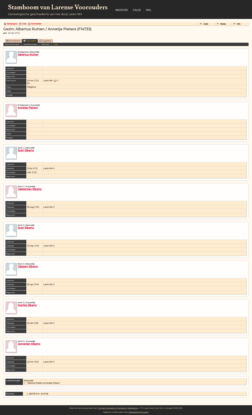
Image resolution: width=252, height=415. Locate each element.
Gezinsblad (29, 40)
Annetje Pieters (28, 107)
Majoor (121, 10)
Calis (137, 10)
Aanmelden (36, 24)
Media (223, 24)
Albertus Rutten (28, 54)
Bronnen (46, 44)
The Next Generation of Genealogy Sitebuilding (118, 408)
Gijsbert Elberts (28, 266)
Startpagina (12, 24)
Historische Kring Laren (138, 412)
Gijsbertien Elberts (30, 189)
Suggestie (45, 40)
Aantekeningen (30, 44)
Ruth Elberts (26, 150)
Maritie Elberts (27, 305)
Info (238, 24)
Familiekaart (13, 40)
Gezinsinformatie (12, 44)
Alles (56, 44)
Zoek (24, 24)
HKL (148, 10)
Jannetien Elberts (29, 343)
